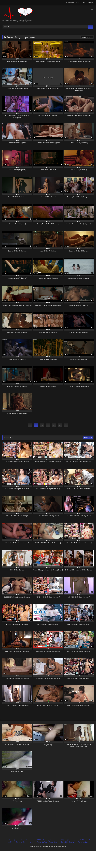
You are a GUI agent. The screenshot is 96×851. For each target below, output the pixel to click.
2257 (8, 840)
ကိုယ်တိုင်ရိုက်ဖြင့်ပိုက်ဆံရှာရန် (22, 840)
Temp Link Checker (68, 842)
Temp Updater (83, 842)
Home (31, 842)
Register (90, 2)
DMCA (9, 842)
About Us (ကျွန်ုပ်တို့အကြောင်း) (47, 842)
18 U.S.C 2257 (84, 840)
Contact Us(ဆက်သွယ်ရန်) (44, 840)
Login (83, 2)
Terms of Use (20, 842)
